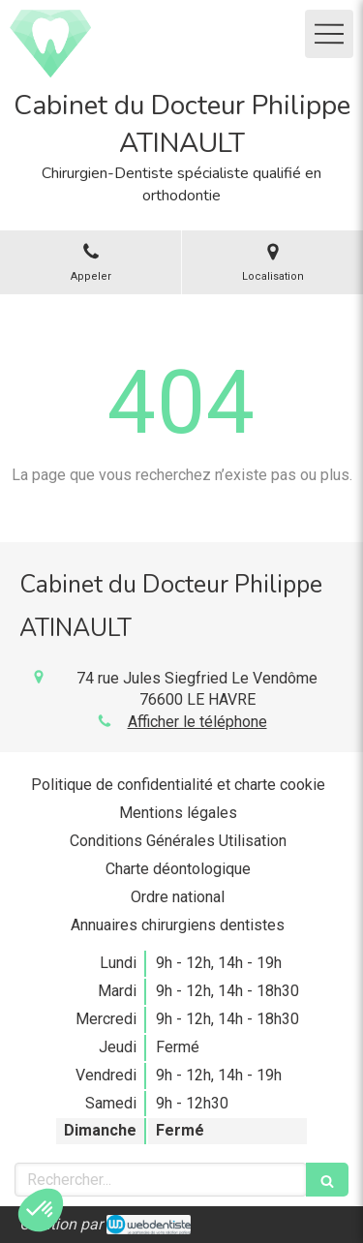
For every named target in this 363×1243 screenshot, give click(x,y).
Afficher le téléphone (197, 721)
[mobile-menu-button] (329, 34)
